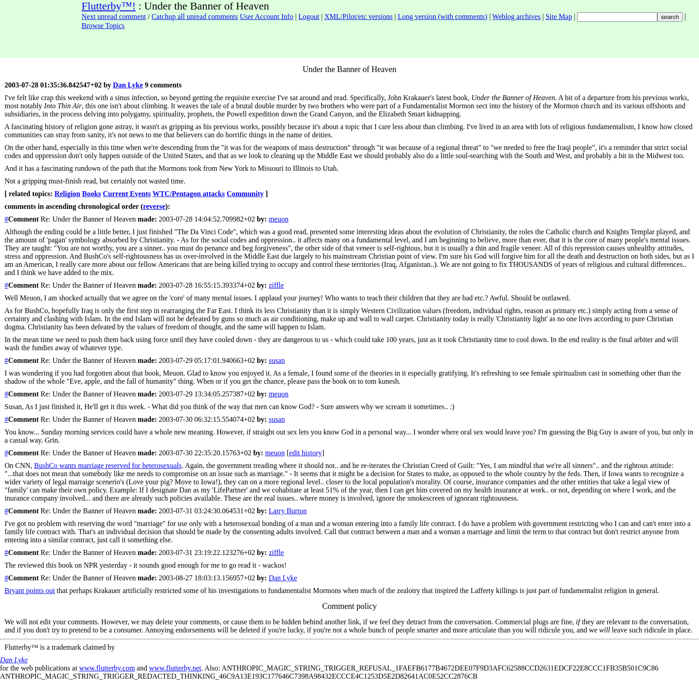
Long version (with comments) (442, 16)
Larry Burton (288, 511)
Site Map (558, 16)
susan (277, 360)
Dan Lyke (128, 85)
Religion (67, 194)
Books (91, 194)
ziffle (276, 285)
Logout (309, 16)
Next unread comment (114, 16)
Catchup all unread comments (195, 16)
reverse (154, 206)
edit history (305, 453)
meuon (279, 219)
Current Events (127, 194)
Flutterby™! (109, 6)
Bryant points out (30, 590)
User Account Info (266, 16)
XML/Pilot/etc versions (358, 16)
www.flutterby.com (107, 668)
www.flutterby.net (175, 668)
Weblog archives (516, 16)
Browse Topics (103, 25)
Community (245, 194)
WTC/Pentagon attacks (189, 194)
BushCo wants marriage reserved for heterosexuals (108, 465)
